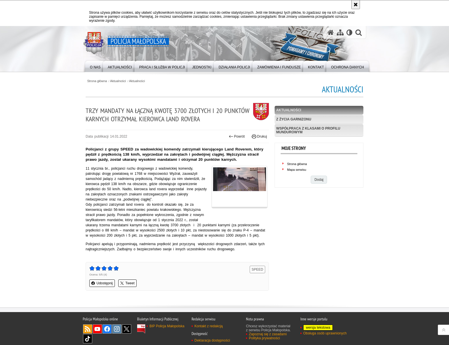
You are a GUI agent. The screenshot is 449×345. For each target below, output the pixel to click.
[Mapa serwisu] (340, 32)
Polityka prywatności (264, 338)
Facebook (107, 329)
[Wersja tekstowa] (349, 32)
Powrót (237, 136)
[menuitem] (95, 66)
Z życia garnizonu (293, 119)
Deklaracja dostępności (212, 340)
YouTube (97, 329)
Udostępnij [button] (102, 283)
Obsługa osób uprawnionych (324, 333)
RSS (87, 329)
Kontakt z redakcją (208, 326)
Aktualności (118, 81)
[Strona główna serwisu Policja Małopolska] (331, 32)
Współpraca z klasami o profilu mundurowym (308, 130)
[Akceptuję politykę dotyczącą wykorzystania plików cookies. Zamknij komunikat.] (355, 4)
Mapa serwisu (296, 169)
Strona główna (97, 81)
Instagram (116, 329)
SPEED (257, 269)
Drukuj (259, 136)
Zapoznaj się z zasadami (268, 334)
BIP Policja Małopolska (166, 326)
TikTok (87, 338)
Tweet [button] (127, 283)
